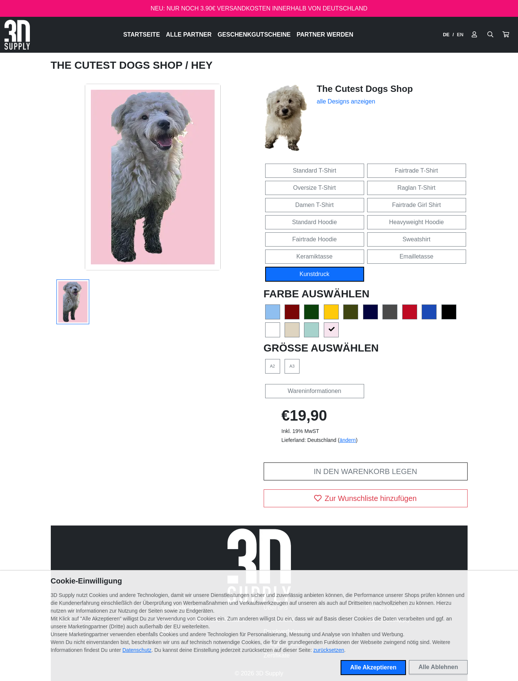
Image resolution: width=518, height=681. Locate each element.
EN (460, 34)
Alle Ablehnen (438, 667)
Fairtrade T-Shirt (416, 170)
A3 (292, 366)
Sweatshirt (417, 239)
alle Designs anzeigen (346, 101)
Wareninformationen (314, 391)
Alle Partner (188, 34)
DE (446, 34)
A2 (272, 366)
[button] (506, 34)
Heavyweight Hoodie (416, 222)
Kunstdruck (314, 274)
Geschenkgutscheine (254, 34)
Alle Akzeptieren (373, 667)
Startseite (141, 34)
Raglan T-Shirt (416, 188)
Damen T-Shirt (314, 205)
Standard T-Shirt (314, 170)
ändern (347, 440)
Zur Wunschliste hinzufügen (365, 498)
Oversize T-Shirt (314, 188)
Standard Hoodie (314, 222)
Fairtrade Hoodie (314, 239)
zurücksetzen (328, 650)
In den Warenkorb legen (365, 471)
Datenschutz (137, 650)
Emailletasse (417, 256)
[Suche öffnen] (490, 34)
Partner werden (325, 34)
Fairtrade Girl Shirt (416, 205)
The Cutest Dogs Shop (118, 65)
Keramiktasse (315, 256)
